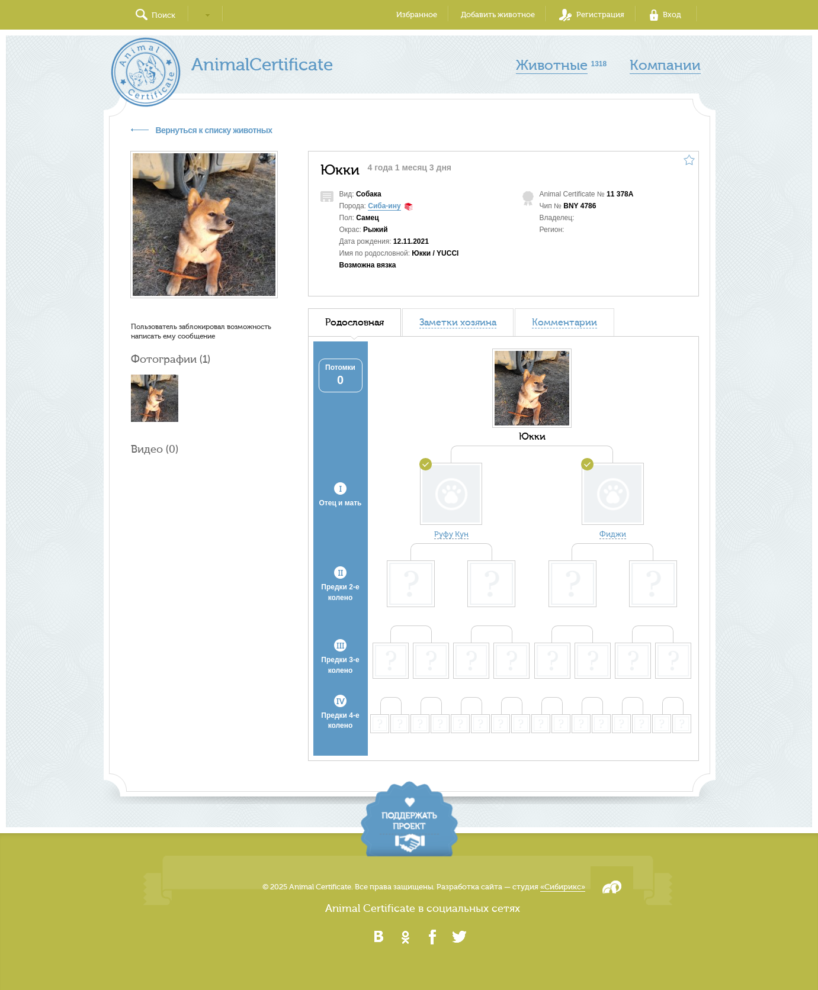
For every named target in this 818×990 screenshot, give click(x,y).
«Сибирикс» (562, 886)
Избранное (416, 14)
